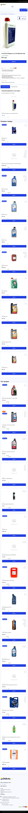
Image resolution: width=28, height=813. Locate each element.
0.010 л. (24, 542)
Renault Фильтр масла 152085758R (9, 554)
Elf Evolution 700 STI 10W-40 (7, 710)
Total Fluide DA (4, 316)
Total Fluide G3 (4, 367)
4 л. (25, 414)
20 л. (25, 180)
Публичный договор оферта (6, 789)
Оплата (2, 788)
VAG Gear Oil (4, 529)
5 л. (25, 152)
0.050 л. (24, 491)
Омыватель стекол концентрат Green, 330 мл (11, 737)
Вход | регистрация (22, 1)
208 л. (25, 156)
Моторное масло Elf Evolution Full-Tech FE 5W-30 (11, 163)
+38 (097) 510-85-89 (5, 800)
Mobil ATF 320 (4, 214)
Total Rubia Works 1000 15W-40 (8, 580)
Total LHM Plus (4, 291)
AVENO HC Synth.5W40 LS (7, 478)
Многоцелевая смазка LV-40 (8, 504)
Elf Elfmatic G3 (4, 138)
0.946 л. (24, 176)
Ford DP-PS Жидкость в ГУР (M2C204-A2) (10, 113)
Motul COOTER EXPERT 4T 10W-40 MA (9, 398)
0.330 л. (24, 724)
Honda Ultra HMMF (5, 762)
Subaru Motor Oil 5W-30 (6, 632)
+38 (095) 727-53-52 (5, 799)
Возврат (2, 793)
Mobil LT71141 (4, 240)
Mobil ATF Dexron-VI (6, 659)
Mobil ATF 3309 (5, 189)
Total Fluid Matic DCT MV (6, 342)
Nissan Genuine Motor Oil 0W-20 (8, 451)
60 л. (25, 154)
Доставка (2, 790)
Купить (14, 61)
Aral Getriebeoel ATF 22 (6, 607)
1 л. (25, 125)
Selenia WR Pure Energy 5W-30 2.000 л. (10, 684)
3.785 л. (24, 623)
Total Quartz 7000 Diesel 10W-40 (8, 425)
